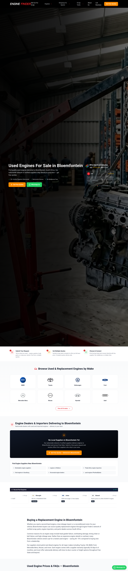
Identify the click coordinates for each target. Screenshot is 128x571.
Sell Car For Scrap (34, 4)
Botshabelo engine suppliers (22, 468)
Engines (48, 4)
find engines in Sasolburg (21, 472)
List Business (98, 4)
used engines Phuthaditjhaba (92, 472)
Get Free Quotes (111, 4)
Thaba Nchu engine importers (92, 468)
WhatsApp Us (34, 185)
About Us (90, 4)
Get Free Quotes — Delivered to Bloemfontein (64, 453)
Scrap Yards (80, 4)
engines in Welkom (54, 468)
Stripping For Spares (64, 4)
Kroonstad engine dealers (56, 472)
